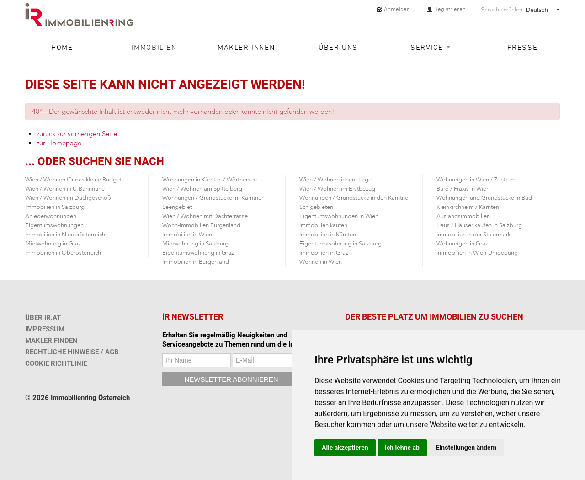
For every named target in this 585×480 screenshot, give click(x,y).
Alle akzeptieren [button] (345, 447)
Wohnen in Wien (320, 262)
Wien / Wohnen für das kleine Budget (73, 180)
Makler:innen (246, 47)
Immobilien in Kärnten (327, 234)
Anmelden (393, 9)
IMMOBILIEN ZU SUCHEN (476, 316)
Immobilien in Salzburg (55, 207)
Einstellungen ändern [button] (466, 447)
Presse (522, 47)
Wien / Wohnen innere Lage (335, 180)
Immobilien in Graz (323, 253)
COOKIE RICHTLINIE (56, 363)
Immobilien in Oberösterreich (63, 253)
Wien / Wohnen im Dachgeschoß (68, 198)
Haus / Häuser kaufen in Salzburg (479, 225)
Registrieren (446, 9)
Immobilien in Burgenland (195, 262)
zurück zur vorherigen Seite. (78, 134)
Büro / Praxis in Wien (462, 189)
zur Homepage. (60, 143)
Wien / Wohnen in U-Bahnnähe (65, 189)
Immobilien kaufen (323, 225)
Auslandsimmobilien (463, 216)
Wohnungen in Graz (462, 244)
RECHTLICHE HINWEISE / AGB (72, 352)
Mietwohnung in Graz (53, 244)
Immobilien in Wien (187, 234)
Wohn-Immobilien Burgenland (201, 225)
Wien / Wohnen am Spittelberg (202, 189)
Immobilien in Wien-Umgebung (477, 253)
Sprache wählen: (502, 9)
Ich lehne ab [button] (402, 447)
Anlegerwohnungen (50, 216)
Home (62, 47)
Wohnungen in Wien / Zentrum (476, 180)
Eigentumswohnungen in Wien (338, 216)
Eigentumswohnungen (54, 225)
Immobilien (154, 47)
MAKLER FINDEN (51, 340)
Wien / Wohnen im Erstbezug (337, 189)
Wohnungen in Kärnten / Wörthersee (209, 180)
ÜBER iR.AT (43, 318)
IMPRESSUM (44, 329)
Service (430, 47)
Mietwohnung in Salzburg (195, 244)
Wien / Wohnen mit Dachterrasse (205, 216)
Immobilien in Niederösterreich (65, 234)
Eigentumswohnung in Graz (198, 253)
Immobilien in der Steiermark (473, 234)
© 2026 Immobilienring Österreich (77, 398)
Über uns (338, 47)
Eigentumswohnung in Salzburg (340, 244)
